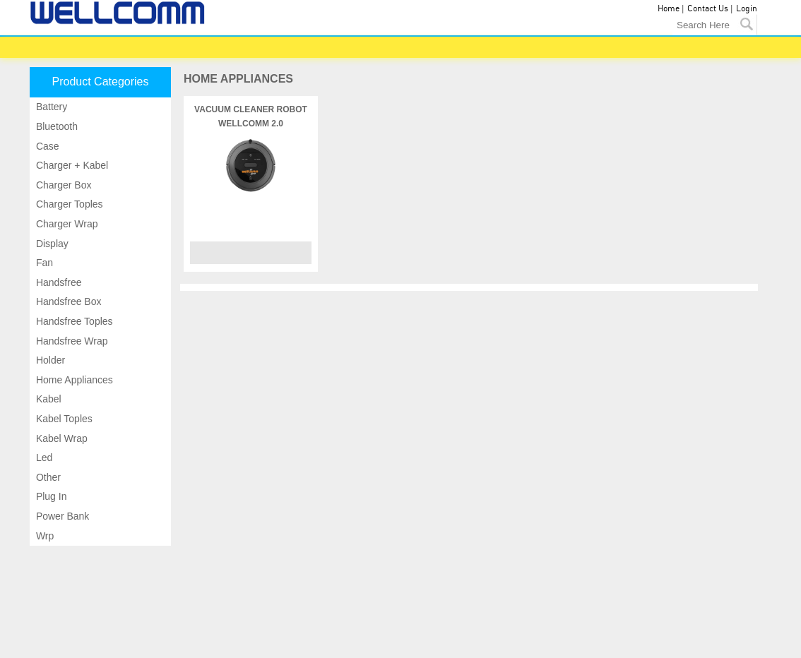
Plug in (49, 496)
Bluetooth (55, 126)
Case (46, 146)
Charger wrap (65, 223)
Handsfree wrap (70, 341)
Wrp (43, 536)
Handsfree (57, 282)
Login (746, 8)
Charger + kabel (70, 165)
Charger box (62, 185)
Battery (50, 106)
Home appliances (73, 379)
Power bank (61, 516)
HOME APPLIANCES (238, 79)
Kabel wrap (60, 438)
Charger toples (68, 204)
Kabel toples (63, 418)
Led (42, 457)
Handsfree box (67, 301)
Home (669, 8)
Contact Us (707, 8)
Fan (43, 262)
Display (51, 243)
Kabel (47, 399)
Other (47, 477)
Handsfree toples (73, 321)
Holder (49, 360)
